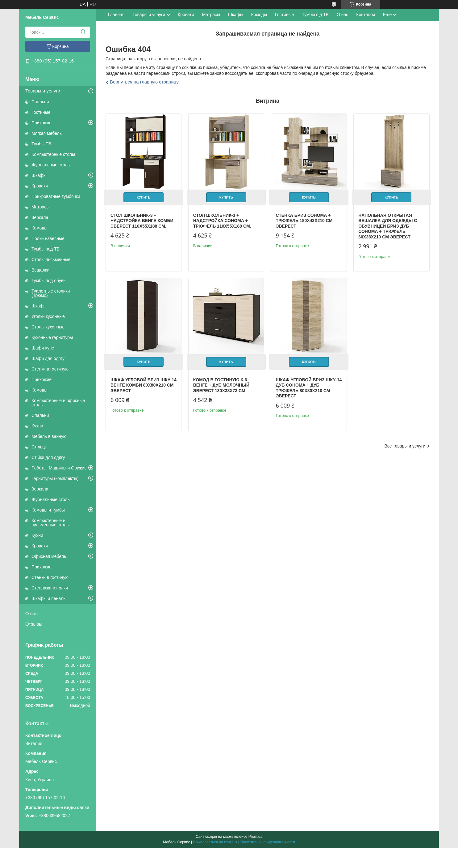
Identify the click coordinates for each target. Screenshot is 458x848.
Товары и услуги (42, 90)
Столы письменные (50, 259)
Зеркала (39, 217)
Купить (143, 197)
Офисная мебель (48, 556)
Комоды (39, 227)
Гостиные (40, 112)
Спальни (40, 101)
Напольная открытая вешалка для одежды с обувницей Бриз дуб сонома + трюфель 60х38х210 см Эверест (387, 226)
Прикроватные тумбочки (55, 196)
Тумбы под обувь (48, 280)
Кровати (39, 185)
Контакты (365, 14)
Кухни (37, 425)
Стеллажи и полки (49, 587)
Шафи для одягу (48, 358)
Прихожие (41, 122)
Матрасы (40, 206)
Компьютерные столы (53, 154)
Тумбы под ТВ (45, 248)
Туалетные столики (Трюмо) (50, 293)
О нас (31, 613)
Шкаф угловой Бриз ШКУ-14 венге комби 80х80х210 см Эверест (143, 385)
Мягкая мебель (46, 133)
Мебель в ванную (48, 436)
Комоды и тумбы (48, 510)
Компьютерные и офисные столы (58, 402)
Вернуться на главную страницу (144, 81)
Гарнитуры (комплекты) (54, 478)
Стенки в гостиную (50, 368)
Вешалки (40, 270)
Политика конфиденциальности (267, 842)
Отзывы (33, 624)
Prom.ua (255, 836)
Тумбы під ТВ (315, 14)
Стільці (38, 446)
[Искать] (83, 32)
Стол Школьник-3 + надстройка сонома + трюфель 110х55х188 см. (222, 221)
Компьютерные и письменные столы (50, 522)
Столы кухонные (48, 326)
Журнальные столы (51, 164)
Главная (116, 14)
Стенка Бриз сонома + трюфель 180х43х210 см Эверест (304, 221)
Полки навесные (48, 238)
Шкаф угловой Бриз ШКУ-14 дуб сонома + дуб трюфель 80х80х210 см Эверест (309, 388)
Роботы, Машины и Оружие (59, 467)
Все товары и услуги (404, 445)
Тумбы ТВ (41, 143)
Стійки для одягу (48, 457)
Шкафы (39, 175)
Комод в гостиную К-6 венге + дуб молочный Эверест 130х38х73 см (221, 385)
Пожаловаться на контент (215, 842)
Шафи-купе (42, 347)
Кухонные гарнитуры (52, 337)
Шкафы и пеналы (48, 598)
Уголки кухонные (48, 316)
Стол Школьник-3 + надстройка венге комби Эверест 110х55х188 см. (141, 221)
